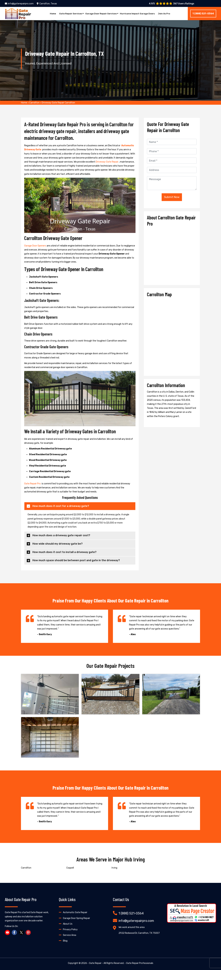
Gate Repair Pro (32, 483)
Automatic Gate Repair (75, 912)
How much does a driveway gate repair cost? (61, 535)
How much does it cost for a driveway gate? (60, 506)
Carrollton (34, 102)
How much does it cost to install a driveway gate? (64, 552)
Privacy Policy (70, 929)
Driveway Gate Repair (107, 161)
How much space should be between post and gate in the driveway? (76, 560)
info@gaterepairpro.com (19, 3)
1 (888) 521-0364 (203, 13)
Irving (114, 867)
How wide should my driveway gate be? (57, 543)
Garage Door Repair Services (100, 13)
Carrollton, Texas (47, 3)
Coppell (70, 867)
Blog (65, 940)
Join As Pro (165, 13)
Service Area (69, 935)
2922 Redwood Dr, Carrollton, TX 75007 (139, 933)
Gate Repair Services (69, 13)
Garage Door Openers (35, 245)
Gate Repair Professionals (139, 963)
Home (51, 13)
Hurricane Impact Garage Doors (138, 13)
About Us (67, 923)
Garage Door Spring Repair (76, 918)
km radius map (172, 335)
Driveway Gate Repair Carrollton (58, 102)
